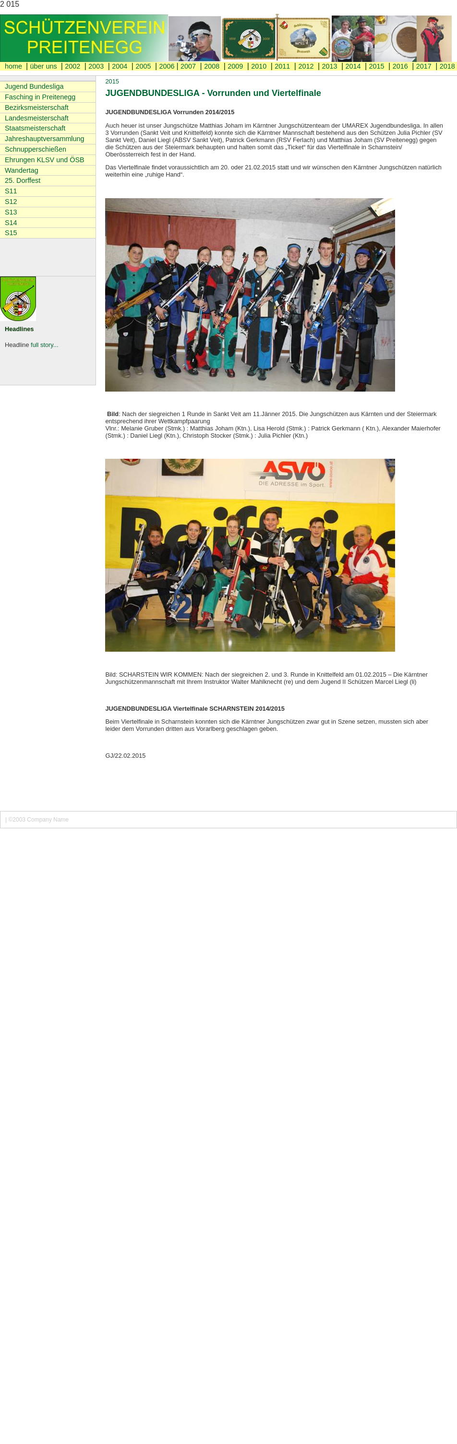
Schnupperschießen (35, 149)
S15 (11, 233)
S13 (11, 212)
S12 (11, 201)
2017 (424, 66)
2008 (211, 66)
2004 (119, 66)
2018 (447, 66)
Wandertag (21, 170)
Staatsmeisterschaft (35, 128)
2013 (329, 66)
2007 (188, 66)
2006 (166, 66)
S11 (11, 191)
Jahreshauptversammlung (44, 139)
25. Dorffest (22, 180)
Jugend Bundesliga (34, 86)
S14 (11, 223)
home (14, 66)
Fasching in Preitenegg (40, 97)
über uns (44, 66)
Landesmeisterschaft (37, 118)
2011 (282, 66)
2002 (72, 66)
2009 (235, 66)
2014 (353, 66)
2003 (96, 66)
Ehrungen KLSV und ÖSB (44, 160)
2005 (143, 66)
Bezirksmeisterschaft (37, 107)
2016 (400, 66)
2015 (377, 66)
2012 (305, 66)
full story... (44, 344)
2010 (258, 66)
